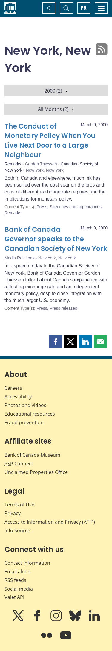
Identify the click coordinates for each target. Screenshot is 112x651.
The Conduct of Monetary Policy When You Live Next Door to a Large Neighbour (50, 140)
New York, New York (45, 170)
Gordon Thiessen (41, 164)
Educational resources (29, 414)
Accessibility (18, 396)
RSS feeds (15, 580)
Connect (18, 463)
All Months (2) (56, 109)
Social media (18, 589)
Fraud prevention (24, 422)
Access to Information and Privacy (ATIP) (49, 522)
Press (41, 206)
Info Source (17, 530)
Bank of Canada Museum (32, 455)
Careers (13, 388)
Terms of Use (19, 504)
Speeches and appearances (76, 206)
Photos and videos (25, 405)
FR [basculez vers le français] (84, 7)
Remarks (12, 212)
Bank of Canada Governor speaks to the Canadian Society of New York (55, 239)
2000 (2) (56, 90)
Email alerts (17, 571)
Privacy (12, 513)
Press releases (63, 308)
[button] (55, 341)
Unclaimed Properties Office (36, 472)
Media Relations (19, 258)
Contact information (27, 563)
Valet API (14, 597)
